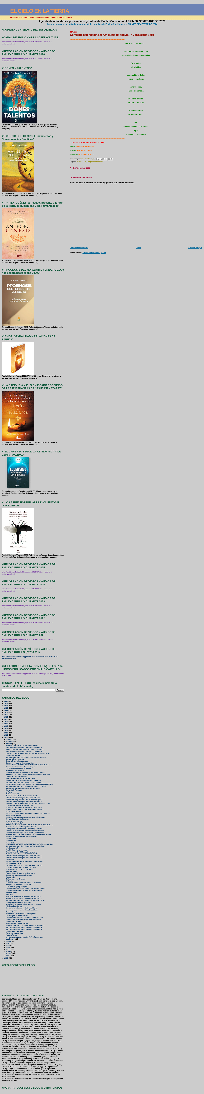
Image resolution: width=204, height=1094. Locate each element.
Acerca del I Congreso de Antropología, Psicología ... (24, 896)
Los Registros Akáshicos (14, 811)
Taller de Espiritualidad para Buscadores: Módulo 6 (24, 747)
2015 (6, 726)
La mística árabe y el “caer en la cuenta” (20, 869)
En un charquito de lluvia (14, 931)
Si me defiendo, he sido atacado (17, 923)
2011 (6, 735)
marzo (8, 952)
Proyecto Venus (11, 935)
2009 (6, 958)
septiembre (10, 939)
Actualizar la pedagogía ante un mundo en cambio (23, 904)
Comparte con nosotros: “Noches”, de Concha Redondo (25, 773)
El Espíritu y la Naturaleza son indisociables (21, 836)
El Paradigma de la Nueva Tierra (17, 916)
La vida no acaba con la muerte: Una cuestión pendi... (24, 890)
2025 (6, 703)
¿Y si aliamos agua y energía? (16, 887)
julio (8, 943)
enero (8, 956)
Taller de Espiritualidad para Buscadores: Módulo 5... (24, 798)
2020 (6, 715)
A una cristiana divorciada (15, 759)
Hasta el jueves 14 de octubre (16, 879)
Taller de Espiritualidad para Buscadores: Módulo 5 (24, 856)
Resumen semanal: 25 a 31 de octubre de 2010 (22, 745)
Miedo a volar (10, 877)
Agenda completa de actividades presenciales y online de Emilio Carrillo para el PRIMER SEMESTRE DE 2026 (102, 24)
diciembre (10, 739)
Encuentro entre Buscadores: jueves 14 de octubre (24, 883)
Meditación (9, 894)
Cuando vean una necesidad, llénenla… (20, 875)
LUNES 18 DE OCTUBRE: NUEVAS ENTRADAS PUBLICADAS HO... (29, 844)
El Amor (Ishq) (11, 838)
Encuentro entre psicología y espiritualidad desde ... (24, 919)
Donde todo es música (14, 815)
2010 (6, 737)
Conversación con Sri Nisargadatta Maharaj (21, 827)
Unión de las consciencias (15, 771)
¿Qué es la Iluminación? (14, 823)
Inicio (138, 248)
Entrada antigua (195, 248)
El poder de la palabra (13, 921)
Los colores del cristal (13, 863)
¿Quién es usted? (12, 848)
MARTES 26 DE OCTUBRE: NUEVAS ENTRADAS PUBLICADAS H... (29, 784)
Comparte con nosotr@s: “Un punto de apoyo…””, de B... (26, 786)
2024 (6, 706)
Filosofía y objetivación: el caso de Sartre (20, 778)
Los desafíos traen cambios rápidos (18, 769)
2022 (6, 710)
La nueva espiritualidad (14, 821)
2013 (6, 730)
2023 (6, 708)
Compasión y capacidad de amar (17, 819)
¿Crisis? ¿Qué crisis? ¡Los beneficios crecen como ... (24, 807)
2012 (6, 733)
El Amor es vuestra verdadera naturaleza (20, 763)
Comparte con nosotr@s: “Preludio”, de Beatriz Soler (24, 917)
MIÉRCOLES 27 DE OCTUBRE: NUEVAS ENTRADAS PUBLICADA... (29, 774)
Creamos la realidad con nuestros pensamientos (23, 788)
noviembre (10, 741)
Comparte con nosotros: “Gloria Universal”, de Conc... (25, 865)
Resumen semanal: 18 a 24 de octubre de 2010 (22, 796)
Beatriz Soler (81, 162)
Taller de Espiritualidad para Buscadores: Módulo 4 (24, 927)
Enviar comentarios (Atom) (94, 253)
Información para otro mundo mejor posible (21, 914)
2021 (6, 712)
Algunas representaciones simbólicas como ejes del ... (25, 861)
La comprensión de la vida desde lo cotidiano (22, 910)
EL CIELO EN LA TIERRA (39, 11)
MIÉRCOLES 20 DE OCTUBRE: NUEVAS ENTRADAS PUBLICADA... (29, 825)
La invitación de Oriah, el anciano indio (19, 805)
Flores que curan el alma (14, 933)
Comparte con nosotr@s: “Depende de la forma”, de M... (25, 900)
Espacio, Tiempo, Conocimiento (17, 761)
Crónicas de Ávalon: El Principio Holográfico (21, 852)
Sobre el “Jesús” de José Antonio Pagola (20, 767)
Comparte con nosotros (95, 162)
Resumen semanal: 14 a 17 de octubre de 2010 (22, 854)
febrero (9, 954)
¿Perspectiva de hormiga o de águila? (19, 902)
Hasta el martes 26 (12, 794)
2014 (6, 728)
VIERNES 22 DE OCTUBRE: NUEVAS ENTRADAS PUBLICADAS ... (29, 803)
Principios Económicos (14, 906)
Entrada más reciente (79, 248)
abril (8, 949)
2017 (6, 721)
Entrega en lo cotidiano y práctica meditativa (21, 908)
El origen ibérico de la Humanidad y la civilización (23, 780)
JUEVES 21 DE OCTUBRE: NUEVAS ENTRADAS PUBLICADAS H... (29, 813)
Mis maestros (10, 912)
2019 (6, 717)
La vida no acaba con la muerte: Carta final (21, 867)
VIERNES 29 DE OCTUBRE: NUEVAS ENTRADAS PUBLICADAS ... (29, 753)
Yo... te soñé (10, 842)
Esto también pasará (13, 755)
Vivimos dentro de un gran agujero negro (20, 873)
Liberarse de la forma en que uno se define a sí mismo (25, 830)
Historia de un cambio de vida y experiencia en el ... (24, 898)
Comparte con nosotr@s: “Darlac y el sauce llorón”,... (24, 782)
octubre (9, 744)
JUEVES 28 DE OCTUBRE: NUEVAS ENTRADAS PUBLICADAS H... (29, 765)
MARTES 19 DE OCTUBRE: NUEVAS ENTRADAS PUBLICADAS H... (29, 834)
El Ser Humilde (11, 840)
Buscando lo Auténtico (14, 790)
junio (8, 945)
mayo (8, 947)
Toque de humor (11, 871)
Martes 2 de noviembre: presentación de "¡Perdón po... (25, 749)
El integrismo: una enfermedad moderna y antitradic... (25, 828)
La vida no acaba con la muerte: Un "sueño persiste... (24, 937)
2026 (6, 701)
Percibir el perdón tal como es (16, 850)
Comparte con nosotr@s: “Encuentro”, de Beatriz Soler (25, 846)
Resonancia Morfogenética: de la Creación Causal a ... (25, 809)
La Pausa (9, 792)
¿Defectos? (10, 859)
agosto (9, 941)
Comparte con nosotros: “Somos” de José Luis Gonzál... (26, 757)
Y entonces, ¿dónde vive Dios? (17, 776)
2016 (6, 724)
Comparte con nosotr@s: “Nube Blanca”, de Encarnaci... (26, 832)
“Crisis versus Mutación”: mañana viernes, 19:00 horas (25, 817)
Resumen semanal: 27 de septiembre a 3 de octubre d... (25, 925)
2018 (6, 719)
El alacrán (9, 881)
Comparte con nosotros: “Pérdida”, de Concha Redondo (25, 888)
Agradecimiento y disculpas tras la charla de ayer (23, 800)
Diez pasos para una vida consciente (19, 885)
